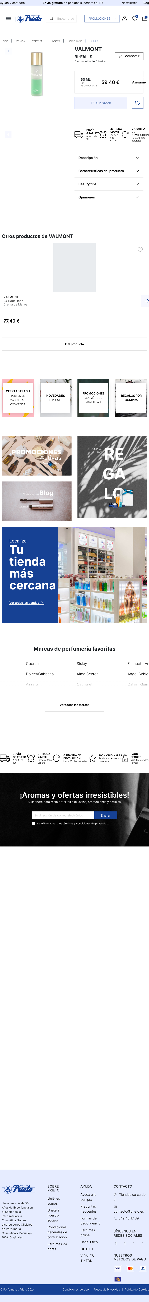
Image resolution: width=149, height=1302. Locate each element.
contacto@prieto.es (129, 1211)
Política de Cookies (137, 1289)
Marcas (20, 40)
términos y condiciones (77, 823)
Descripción (88, 158)
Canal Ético (89, 1242)
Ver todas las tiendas (26, 602)
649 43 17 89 (128, 1218)
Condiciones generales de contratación (57, 1232)
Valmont (37, 40)
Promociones (103, 18)
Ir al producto (74, 344)
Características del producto (101, 171)
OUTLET (86, 1249)
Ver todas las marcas (74, 705)
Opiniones (86, 197)
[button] (144, 18)
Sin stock (101, 103)
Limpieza (54, 40)
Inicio (5, 40)
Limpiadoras (75, 40)
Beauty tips (87, 184)
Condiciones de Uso (76, 1289)
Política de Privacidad (106, 1289)
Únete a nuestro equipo (53, 1215)
